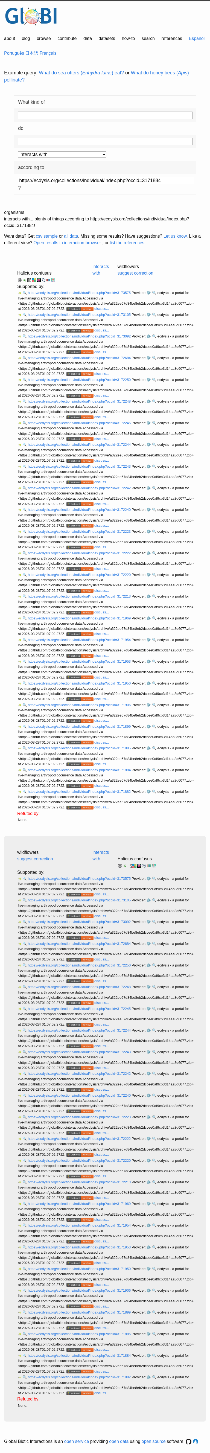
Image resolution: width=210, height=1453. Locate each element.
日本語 (31, 53)
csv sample (47, 236)
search (148, 38)
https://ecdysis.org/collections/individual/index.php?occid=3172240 (80, 510)
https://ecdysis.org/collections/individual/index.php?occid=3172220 (80, 575)
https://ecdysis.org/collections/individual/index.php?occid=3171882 (80, 792)
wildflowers (128, 266)
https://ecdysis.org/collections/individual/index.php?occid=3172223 (80, 531)
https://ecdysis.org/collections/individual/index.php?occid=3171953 (80, 661)
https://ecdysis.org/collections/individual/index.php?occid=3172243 (80, 466)
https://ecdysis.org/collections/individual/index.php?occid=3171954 (80, 640)
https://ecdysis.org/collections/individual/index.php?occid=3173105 (80, 315)
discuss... (101, 309)
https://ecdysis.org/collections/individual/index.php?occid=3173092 (80, 336)
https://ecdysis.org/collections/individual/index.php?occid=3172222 (80, 553)
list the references (127, 242)
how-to (128, 38)
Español (197, 38)
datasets (107, 38)
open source (154, 1441)
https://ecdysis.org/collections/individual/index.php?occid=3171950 (80, 683)
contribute (67, 38)
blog (26, 38)
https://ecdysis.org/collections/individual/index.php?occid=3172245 (80, 423)
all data (71, 236)
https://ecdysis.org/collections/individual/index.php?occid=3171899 (80, 726)
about (9, 38)
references (171, 38)
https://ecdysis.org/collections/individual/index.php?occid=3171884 (80, 770)
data (87, 38)
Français (48, 53)
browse (44, 38)
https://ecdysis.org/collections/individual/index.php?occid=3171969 (80, 618)
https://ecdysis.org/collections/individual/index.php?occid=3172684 (80, 358)
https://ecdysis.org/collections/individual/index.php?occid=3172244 (80, 444)
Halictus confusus (34, 273)
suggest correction (135, 273)
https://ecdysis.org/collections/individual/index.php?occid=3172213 (80, 596)
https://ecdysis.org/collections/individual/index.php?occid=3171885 (80, 748)
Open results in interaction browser (67, 242)
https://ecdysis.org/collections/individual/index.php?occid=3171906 (80, 705)
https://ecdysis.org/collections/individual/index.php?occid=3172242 (80, 488)
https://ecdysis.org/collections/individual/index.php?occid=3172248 (80, 401)
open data (119, 1441)
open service (76, 1441)
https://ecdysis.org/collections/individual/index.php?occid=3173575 (80, 293)
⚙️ (149, 293)
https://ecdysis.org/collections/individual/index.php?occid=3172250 (80, 380)
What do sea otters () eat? (81, 72)
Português (14, 53)
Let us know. (176, 236)
